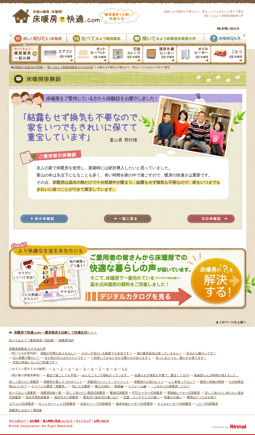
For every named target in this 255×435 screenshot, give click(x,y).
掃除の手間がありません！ (58, 353)
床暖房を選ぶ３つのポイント (62, 382)
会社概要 (34, 421)
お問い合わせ (228, 28)
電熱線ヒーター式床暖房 (183, 393)
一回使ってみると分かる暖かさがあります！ (121, 358)
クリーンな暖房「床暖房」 (49, 386)
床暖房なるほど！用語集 (25, 410)
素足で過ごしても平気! (61, 375)
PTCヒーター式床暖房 (147, 393)
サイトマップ (83, 421)
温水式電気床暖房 (37, 397)
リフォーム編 (137, 386)
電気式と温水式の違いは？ (101, 397)
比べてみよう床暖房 (22, 393)
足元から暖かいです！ (201, 353)
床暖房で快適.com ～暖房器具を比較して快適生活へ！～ (55, 332)
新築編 (118, 386)
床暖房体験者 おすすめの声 (27, 349)
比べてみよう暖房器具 (96, 38)
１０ (124, 369)
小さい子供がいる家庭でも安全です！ (106, 353)
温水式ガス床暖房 (66, 397)
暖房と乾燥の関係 (212, 382)
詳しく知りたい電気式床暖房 (85, 393)
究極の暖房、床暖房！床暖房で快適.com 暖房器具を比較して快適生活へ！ (75, 16)
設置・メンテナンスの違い (141, 397)
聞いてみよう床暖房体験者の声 (165, 38)
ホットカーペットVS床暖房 (92, 54)
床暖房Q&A (225, 38)
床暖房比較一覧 (50, 393)
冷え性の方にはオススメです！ (65, 358)
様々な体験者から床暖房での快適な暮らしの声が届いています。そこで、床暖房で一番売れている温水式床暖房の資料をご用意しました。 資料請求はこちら (127, 276)
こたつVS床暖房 (229, 54)
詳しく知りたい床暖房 (37, 38)
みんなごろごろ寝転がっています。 (106, 375)
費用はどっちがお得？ (202, 397)
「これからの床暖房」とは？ (170, 386)
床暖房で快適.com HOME (29, 67)
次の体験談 (211, 219)
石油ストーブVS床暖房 (126, 54)
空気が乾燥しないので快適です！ (35, 362)
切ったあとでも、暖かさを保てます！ (181, 358)
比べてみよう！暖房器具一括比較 (31, 340)
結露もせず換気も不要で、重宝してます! (162, 375)
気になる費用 (81, 386)
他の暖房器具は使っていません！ (159, 353)
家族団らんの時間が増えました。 (216, 375)
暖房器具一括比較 (24, 54)
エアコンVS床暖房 (58, 54)
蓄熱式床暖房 (119, 393)
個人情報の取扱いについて (58, 421)
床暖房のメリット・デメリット (108, 382)
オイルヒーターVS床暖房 (194, 54)
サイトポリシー (17, 421)
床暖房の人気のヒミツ (149, 382)
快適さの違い (173, 397)
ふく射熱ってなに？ (181, 382)
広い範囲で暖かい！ (26, 358)
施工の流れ (102, 386)
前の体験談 (44, 219)
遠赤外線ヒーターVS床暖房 (160, 54)
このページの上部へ (231, 322)
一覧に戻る (128, 219)
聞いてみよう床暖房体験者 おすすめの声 (70, 67)
